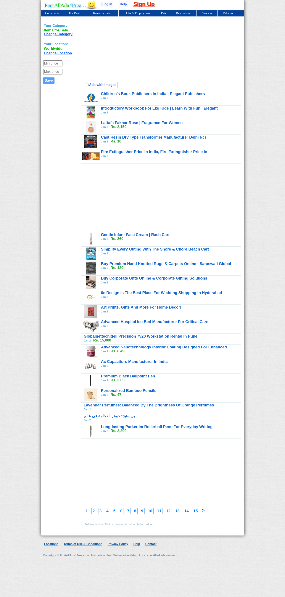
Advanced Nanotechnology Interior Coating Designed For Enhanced (164, 347)
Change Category (58, 34)
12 (168, 511)
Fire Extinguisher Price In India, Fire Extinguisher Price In (154, 152)
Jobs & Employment (138, 13)
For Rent (74, 13)
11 (159, 511)
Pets (163, 13)
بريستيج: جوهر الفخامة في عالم (109, 416)
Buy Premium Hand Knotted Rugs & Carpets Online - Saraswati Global (166, 264)
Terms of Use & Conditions (83, 544)
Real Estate (183, 13)
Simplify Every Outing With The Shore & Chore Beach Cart (155, 249)
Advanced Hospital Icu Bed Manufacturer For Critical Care (154, 322)
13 (177, 511)
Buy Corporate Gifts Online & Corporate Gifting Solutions (154, 278)
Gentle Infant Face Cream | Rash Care (136, 235)
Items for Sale (101, 13)
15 (195, 511)
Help (123, 4)
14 (186, 511)
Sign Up (144, 4)
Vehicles (228, 13)
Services (207, 13)
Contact (150, 544)
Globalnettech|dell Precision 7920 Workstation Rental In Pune (141, 336)
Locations (51, 544)
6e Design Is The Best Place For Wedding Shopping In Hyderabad (161, 293)
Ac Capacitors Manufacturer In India (134, 361)
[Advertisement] (177, 114)
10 (150, 511)
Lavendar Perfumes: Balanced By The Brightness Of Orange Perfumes (149, 405)
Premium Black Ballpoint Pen (128, 376)
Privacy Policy (118, 544)
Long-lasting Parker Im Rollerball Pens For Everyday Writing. (157, 427)
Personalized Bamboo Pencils (128, 390)
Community (52, 13)
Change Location (58, 53)
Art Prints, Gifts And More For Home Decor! (141, 307)
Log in (107, 4)
